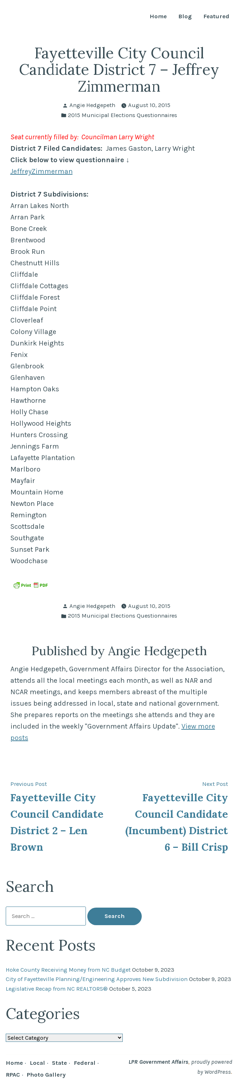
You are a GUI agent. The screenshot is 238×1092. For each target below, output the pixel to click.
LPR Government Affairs (158, 1061)
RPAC (13, 1074)
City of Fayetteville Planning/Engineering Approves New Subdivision (97, 979)
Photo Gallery (46, 1074)
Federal (85, 1062)
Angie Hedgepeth (92, 105)
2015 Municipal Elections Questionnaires (122, 115)
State (59, 1062)
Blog (185, 16)
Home (158, 16)
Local (37, 1062)
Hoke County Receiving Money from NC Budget (68, 969)
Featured (216, 16)
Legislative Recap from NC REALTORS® (57, 988)
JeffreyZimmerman (41, 171)
